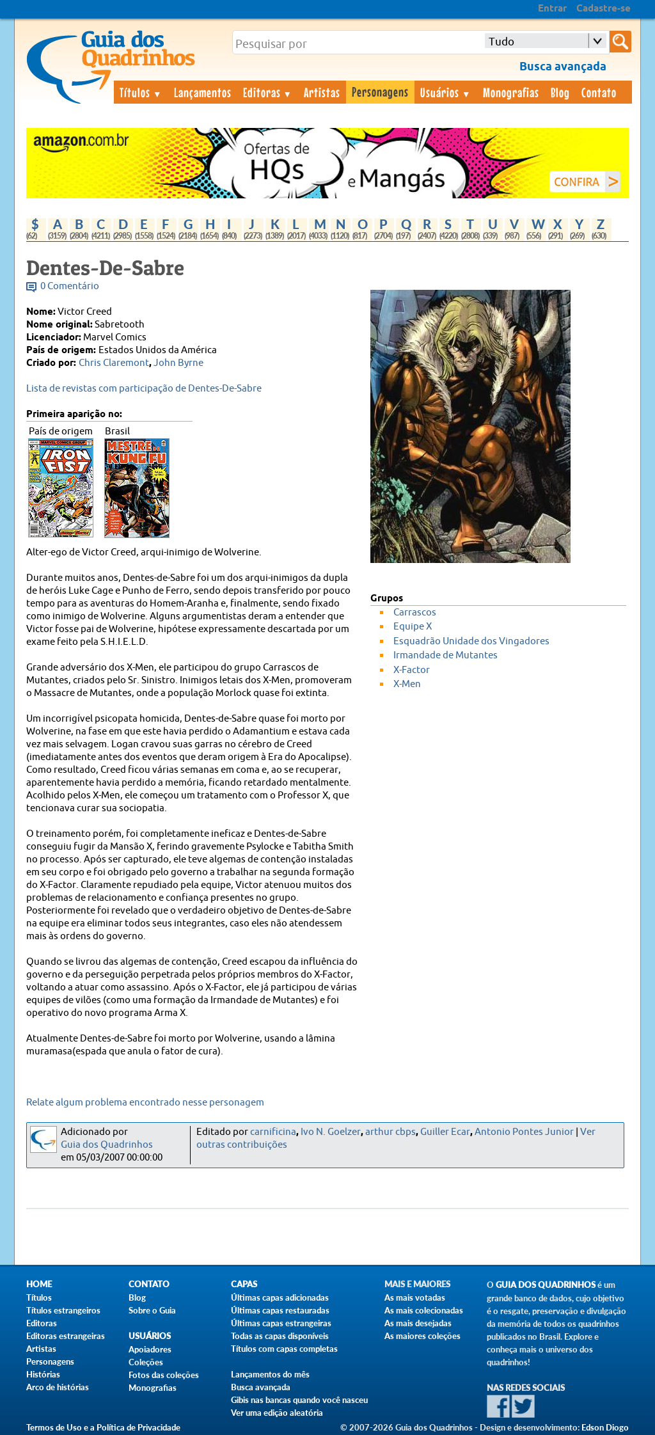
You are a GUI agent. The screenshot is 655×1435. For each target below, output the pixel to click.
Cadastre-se (603, 9)
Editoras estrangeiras (65, 1336)
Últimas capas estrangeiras (281, 1323)
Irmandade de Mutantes (445, 655)
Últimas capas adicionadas (280, 1297)
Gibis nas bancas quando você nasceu (299, 1400)
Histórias (43, 1374)
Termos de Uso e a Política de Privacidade (103, 1427)
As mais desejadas (418, 1323)
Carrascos (414, 613)
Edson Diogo (605, 1427)
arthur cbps (390, 1132)
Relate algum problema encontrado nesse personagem (145, 1103)
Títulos (141, 92)
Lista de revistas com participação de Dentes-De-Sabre (144, 389)
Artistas (322, 92)
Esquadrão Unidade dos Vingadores (471, 641)
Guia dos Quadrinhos (107, 1145)
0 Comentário (69, 286)
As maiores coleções (422, 1336)
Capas (244, 1284)
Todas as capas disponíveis (280, 1336)
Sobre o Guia (152, 1310)
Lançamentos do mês (270, 1374)
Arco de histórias (57, 1387)
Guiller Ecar (445, 1132)
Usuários (445, 92)
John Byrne (178, 363)
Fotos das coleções (164, 1375)
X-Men (407, 684)
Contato (599, 92)
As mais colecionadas (423, 1310)
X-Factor (411, 670)
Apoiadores (150, 1349)
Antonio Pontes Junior (524, 1132)
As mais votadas (414, 1297)
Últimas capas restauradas (280, 1310)
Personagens (380, 91)
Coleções (146, 1362)
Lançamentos (203, 92)
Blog (560, 92)
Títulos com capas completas (284, 1349)
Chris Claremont (114, 363)
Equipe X (412, 627)
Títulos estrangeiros (63, 1310)
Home (39, 1284)
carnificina (273, 1132)
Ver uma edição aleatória (277, 1412)
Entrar (552, 9)
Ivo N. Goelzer (331, 1132)
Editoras (268, 92)
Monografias (511, 92)
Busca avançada (260, 1387)
